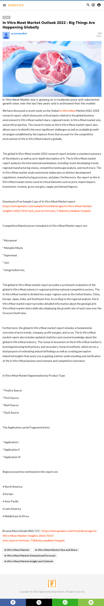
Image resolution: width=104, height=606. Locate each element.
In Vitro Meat (67, 110)
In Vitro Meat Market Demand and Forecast (30, 555)
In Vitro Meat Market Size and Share (56, 549)
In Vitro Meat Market (16, 549)
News (6, 17)
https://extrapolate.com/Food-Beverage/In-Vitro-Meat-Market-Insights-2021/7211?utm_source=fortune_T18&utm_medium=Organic (50, 535)
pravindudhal (19, 33)
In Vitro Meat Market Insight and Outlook (28, 561)
